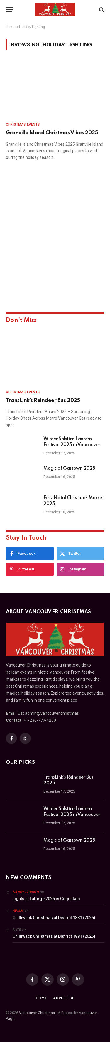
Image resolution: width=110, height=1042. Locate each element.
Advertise (64, 998)
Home (11, 27)
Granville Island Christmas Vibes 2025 (52, 132)
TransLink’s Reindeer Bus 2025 (43, 400)
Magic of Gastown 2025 (69, 468)
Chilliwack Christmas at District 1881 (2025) (54, 917)
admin (18, 911)
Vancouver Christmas (37, 1012)
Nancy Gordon (26, 892)
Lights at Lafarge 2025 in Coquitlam (46, 898)
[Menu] (9, 9)
